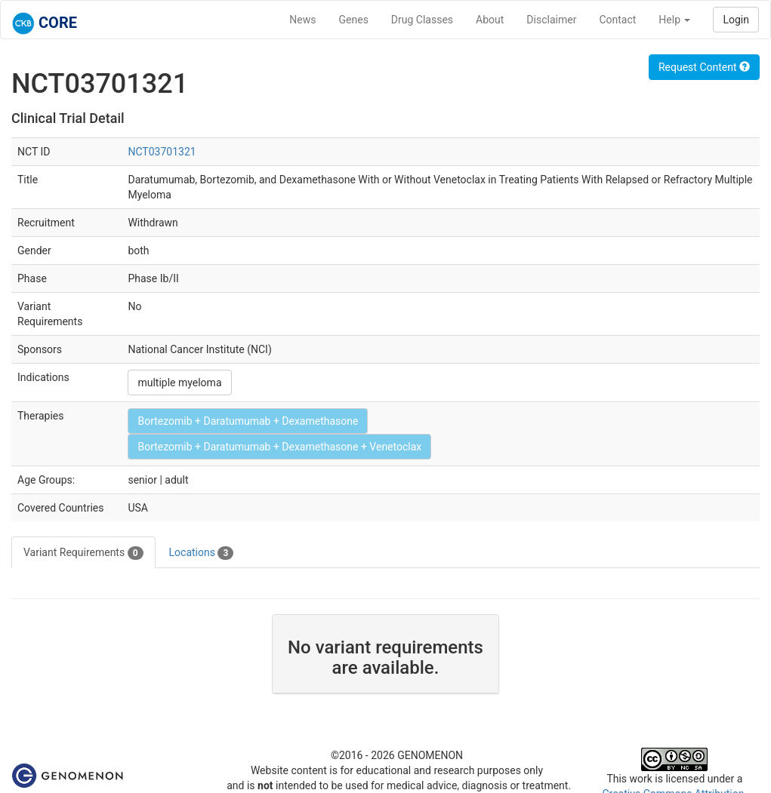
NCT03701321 (162, 152)
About (490, 20)
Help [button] (674, 20)
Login (736, 20)
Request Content (704, 67)
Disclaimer (551, 20)
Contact (617, 20)
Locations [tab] (201, 553)
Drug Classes (422, 20)
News (302, 20)
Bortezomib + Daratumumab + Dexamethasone (247, 421)
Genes (354, 20)
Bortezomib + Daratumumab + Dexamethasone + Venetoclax (279, 447)
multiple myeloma (179, 383)
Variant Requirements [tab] (83, 553)
